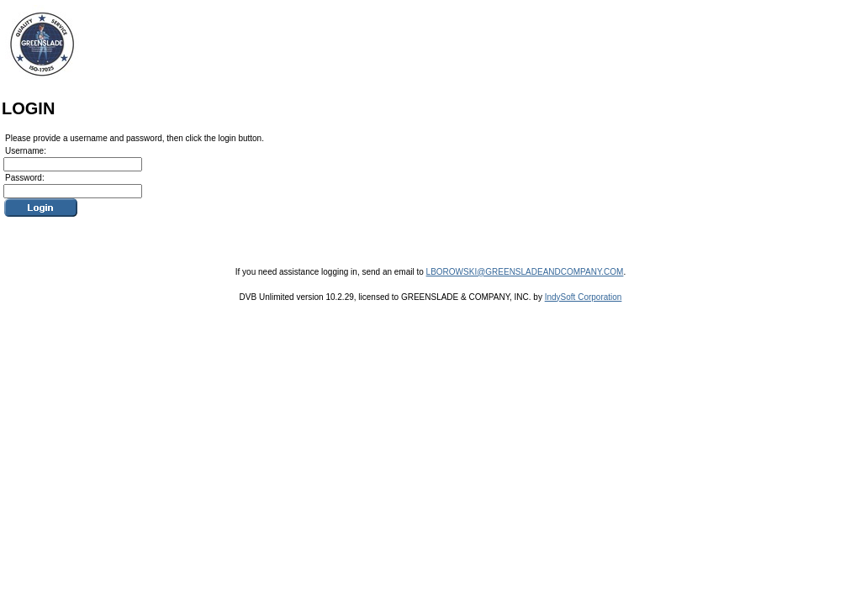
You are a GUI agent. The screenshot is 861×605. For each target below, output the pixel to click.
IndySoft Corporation (583, 297)
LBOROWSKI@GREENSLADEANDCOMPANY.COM (525, 271)
